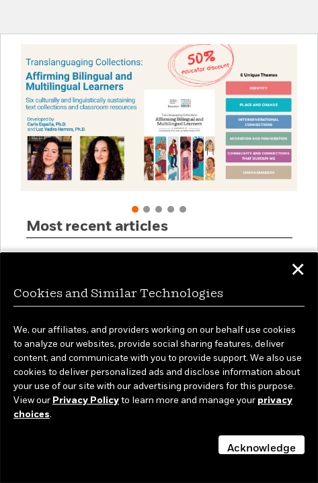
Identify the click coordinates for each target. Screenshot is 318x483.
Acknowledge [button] (261, 448)
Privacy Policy (85, 400)
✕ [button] (298, 271)
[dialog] (159, 368)
